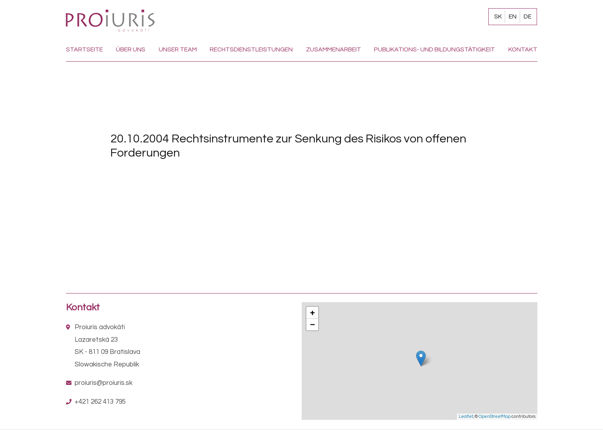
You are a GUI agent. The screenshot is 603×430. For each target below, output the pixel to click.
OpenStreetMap (494, 416)
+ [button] (312, 312)
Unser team (178, 49)
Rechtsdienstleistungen (251, 49)
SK (498, 16)
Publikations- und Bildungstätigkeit (434, 49)
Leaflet (466, 416)
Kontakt (522, 49)
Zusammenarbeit (333, 49)
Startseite (84, 49)
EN (513, 16)
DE (528, 16)
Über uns (130, 49)
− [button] (312, 324)
